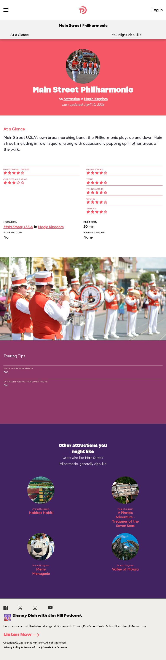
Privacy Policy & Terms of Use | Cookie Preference (35, 647)
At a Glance (19, 35)
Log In (157, 9)
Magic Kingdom (96, 99)
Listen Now (22, 635)
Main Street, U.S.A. (18, 227)
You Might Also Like (127, 35)
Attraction (72, 99)
